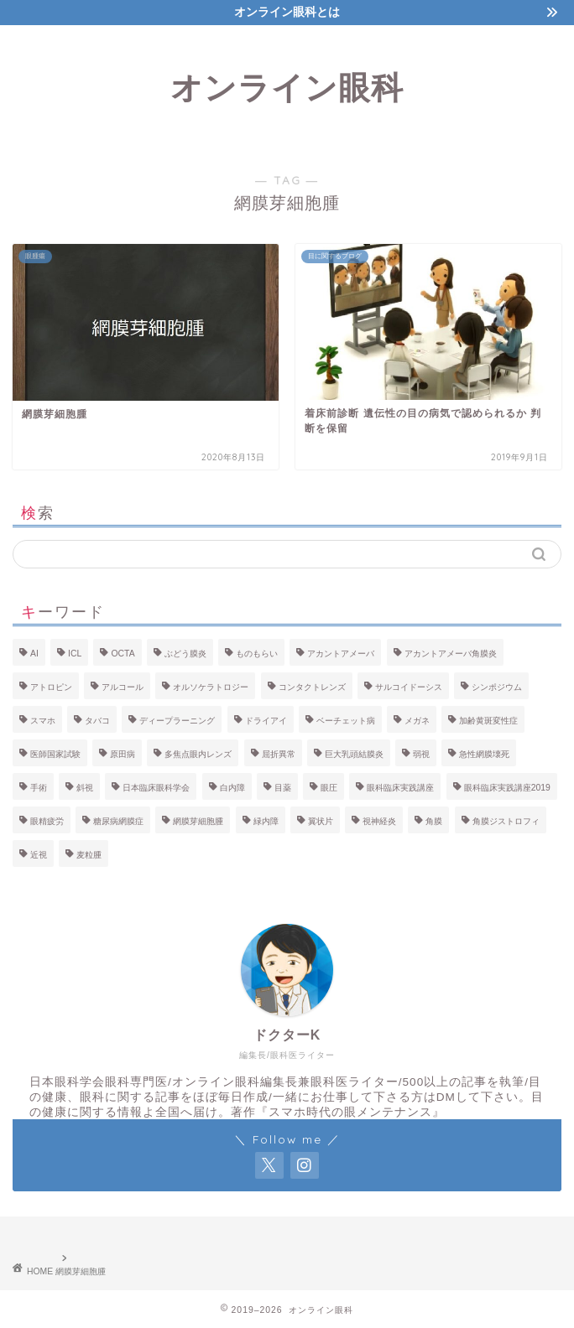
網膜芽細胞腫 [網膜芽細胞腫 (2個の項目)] (198, 821)
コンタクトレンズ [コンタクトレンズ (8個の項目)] (312, 687)
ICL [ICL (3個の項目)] (74, 653)
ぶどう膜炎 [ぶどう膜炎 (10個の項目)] (185, 653)
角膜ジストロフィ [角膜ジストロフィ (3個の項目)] (506, 821)
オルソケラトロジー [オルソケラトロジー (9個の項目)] (210, 687)
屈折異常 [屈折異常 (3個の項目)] (278, 754)
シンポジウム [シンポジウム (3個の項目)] (497, 687)
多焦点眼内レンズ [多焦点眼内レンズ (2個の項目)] (198, 754)
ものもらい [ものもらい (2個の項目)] (257, 653)
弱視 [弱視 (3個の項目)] (421, 754)
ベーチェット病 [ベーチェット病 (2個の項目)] (345, 720)
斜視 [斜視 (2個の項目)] (84, 787)
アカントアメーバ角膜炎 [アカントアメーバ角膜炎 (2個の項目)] (450, 653)
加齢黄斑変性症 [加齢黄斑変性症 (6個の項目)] (488, 720)
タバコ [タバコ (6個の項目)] (97, 720)
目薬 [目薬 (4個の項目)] (282, 787)
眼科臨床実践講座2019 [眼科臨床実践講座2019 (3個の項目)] (507, 787)
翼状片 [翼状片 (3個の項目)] (320, 821)
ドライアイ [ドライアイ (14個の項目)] (266, 720)
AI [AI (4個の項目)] (34, 653)
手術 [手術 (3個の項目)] (38, 787)
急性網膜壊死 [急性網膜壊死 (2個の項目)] (484, 754)
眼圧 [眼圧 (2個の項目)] (329, 787)
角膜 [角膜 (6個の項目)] (433, 821)
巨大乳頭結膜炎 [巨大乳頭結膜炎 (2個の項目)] (354, 754)
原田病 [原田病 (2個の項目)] (122, 754)
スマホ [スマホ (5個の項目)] (42, 720)
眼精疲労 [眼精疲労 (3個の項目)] (47, 821)
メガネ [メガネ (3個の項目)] (417, 720)
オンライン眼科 (287, 87)
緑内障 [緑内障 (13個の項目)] (266, 821)
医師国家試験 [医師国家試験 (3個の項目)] (55, 754)
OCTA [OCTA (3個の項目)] (122, 653)
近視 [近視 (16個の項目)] (38, 854)
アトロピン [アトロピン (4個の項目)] (51, 687)
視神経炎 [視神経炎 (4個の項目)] (379, 821)
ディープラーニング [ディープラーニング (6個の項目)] (177, 720)
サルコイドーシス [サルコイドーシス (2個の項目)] (408, 687)
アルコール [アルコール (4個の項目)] (123, 687)
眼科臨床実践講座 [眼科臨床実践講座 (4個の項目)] (400, 787)
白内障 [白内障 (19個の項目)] (232, 787)
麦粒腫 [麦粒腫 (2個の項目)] (89, 854)
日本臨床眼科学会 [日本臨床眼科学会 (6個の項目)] (156, 787)
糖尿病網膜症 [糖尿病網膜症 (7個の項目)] (118, 821)
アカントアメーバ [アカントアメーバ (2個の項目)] (340, 653)
